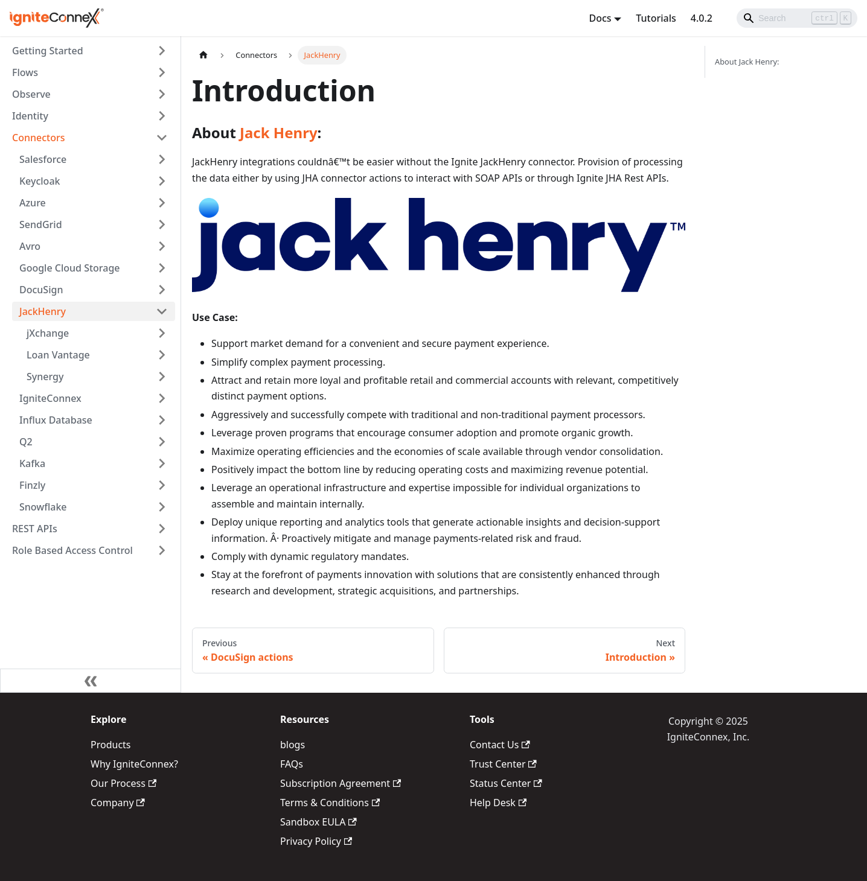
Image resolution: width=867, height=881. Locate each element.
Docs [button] (600, 18)
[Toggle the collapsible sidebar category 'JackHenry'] (162, 311)
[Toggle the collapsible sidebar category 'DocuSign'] (162, 289)
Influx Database (55, 420)
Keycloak (39, 181)
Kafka (32, 463)
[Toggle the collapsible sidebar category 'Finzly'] (162, 485)
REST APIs (34, 528)
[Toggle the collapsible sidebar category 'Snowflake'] (162, 507)
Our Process (123, 783)
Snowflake (43, 507)
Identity (30, 115)
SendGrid (40, 224)
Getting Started (47, 50)
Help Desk (498, 802)
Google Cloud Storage (69, 268)
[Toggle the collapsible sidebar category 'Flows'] (162, 72)
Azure (32, 202)
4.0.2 (701, 18)
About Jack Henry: (747, 61)
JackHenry (42, 311)
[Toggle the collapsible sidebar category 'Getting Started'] (162, 50)
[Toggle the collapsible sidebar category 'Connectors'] (162, 137)
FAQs (291, 764)
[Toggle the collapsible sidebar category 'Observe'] (162, 94)
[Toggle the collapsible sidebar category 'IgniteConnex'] (162, 398)
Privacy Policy (316, 841)
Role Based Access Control (72, 550)
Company (118, 802)
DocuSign (41, 289)
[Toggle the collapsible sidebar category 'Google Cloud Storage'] (162, 268)
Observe (31, 94)
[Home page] (203, 55)
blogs (292, 744)
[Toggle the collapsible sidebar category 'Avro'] (162, 246)
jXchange (48, 333)
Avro (29, 246)
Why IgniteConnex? (134, 764)
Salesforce (42, 159)
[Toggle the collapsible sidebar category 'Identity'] (162, 116)
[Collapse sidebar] (90, 681)
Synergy (45, 376)
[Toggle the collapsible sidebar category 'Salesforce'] (162, 159)
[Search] (797, 18)
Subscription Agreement (340, 783)
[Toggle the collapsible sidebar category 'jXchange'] (162, 333)
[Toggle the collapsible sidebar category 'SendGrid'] (162, 224)
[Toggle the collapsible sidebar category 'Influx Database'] (162, 420)
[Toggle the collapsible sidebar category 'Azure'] (162, 202)
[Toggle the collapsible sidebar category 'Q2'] (162, 441)
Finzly (32, 485)
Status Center (506, 783)
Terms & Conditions (330, 802)
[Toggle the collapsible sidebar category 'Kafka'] (162, 463)
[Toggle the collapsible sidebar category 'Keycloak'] (162, 181)
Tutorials (656, 18)
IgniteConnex (50, 398)
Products (111, 744)
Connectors (38, 137)
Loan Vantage (58, 354)
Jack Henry (279, 132)
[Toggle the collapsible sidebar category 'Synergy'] (162, 376)
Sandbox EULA (318, 822)
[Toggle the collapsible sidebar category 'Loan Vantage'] (162, 354)
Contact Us (500, 744)
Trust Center (503, 764)
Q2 (26, 441)
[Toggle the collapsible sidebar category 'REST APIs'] (162, 528)
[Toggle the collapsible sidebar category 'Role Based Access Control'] (162, 550)
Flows (25, 72)
